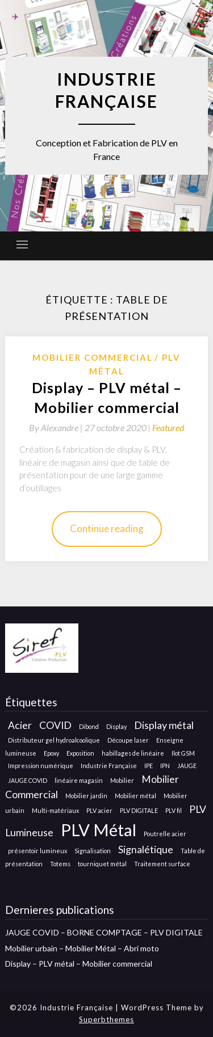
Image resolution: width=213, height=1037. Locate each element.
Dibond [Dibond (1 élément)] (89, 726)
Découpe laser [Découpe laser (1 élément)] (128, 740)
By (57, 427)
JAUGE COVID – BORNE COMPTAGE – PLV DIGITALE (104, 932)
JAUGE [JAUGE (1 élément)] (187, 765)
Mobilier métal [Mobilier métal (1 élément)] (135, 795)
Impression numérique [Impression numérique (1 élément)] (40, 765)
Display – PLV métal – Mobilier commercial (78, 963)
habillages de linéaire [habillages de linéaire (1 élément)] (133, 753)
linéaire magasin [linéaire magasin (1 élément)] (79, 780)
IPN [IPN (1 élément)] (165, 765)
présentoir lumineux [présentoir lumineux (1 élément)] (37, 850)
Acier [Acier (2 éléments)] (20, 725)
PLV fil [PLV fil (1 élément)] (173, 810)
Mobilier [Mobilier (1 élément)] (122, 780)
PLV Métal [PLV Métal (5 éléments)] (98, 830)
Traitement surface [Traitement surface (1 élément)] (162, 863)
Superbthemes (106, 1019)
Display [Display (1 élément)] (116, 726)
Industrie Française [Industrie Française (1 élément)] (109, 765)
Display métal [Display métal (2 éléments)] (164, 725)
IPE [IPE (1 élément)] (148, 765)
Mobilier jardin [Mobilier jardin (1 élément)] (86, 795)
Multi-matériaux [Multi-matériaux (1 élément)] (55, 810)
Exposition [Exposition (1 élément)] (80, 753)
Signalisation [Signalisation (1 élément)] (92, 850)
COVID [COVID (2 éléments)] (55, 725)
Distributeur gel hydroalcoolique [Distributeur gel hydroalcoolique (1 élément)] (54, 740)
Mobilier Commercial (92, 357)
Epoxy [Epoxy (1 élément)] (51, 753)
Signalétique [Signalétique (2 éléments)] (145, 849)
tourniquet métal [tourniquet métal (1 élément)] (102, 863)
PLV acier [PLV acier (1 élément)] (99, 810)
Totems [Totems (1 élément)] (60, 863)
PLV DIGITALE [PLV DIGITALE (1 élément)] (139, 810)
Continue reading (107, 528)
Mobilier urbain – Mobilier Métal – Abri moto (82, 948)
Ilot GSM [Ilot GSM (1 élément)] (183, 753)
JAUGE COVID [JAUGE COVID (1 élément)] (27, 780)
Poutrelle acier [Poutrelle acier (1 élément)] (165, 833)
